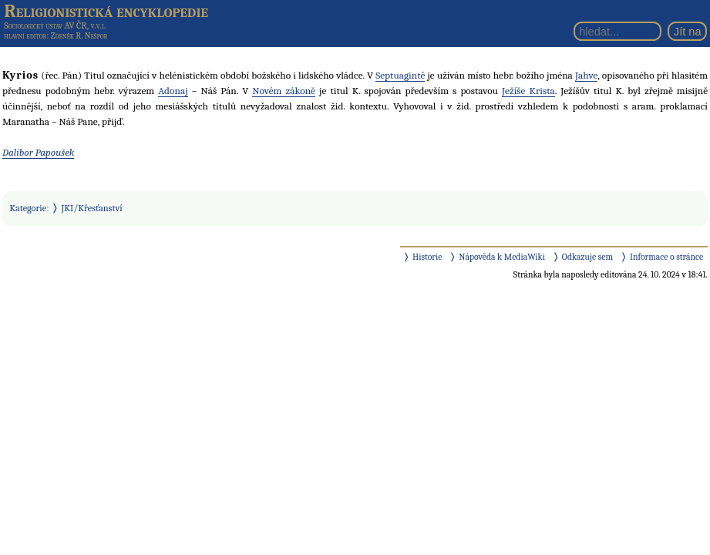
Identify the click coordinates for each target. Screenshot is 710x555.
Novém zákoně (283, 90)
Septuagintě (400, 75)
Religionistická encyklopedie (106, 11)
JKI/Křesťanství (92, 208)
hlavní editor (25, 36)
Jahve (586, 75)
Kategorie (27, 208)
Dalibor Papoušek (38, 152)
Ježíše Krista (528, 90)
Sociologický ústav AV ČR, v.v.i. (55, 25)
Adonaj (172, 90)
